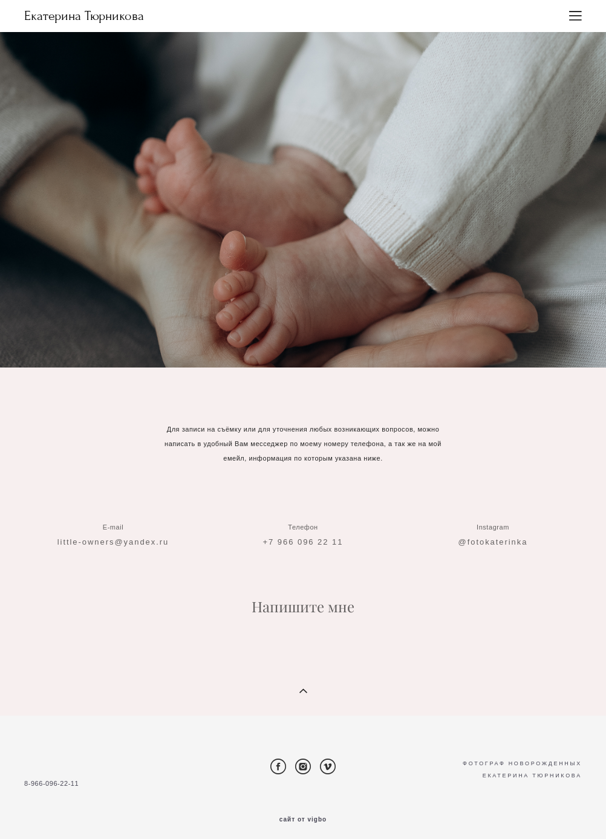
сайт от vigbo (303, 820)
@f (464, 552)
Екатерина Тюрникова (84, 16)
